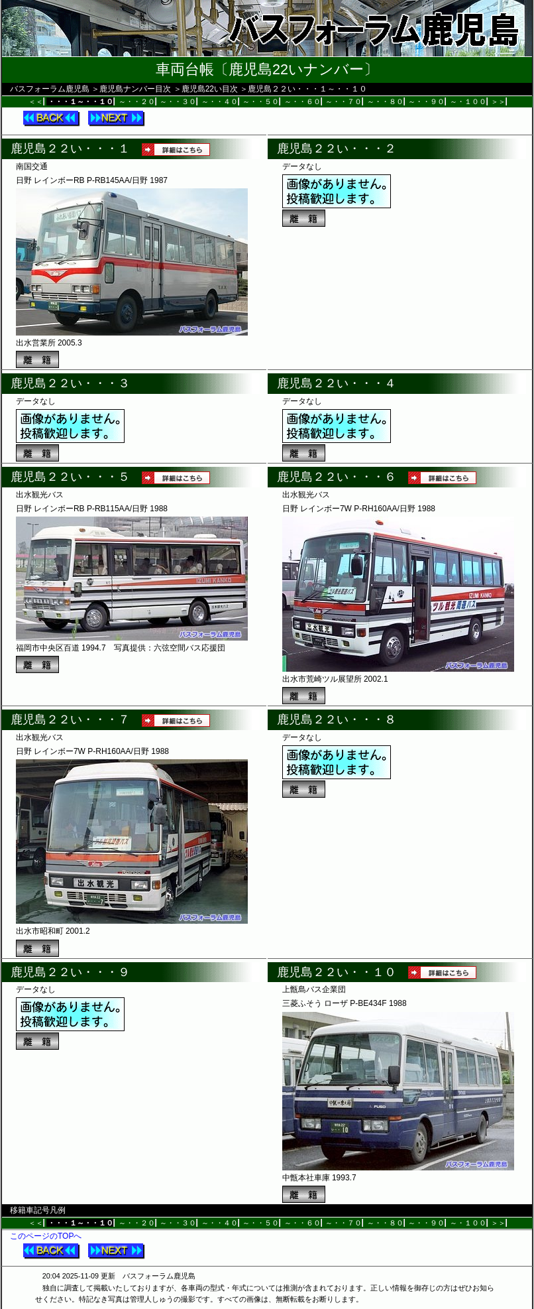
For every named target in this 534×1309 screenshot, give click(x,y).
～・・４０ (219, 101)
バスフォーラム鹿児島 (49, 89)
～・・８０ (385, 101)
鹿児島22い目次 (210, 89)
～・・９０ (426, 101)
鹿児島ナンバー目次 (135, 89)
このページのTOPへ (45, 1236)
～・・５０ (260, 101)
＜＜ (35, 101)
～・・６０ (302, 101)
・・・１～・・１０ (80, 101)
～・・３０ (178, 101)
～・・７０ (343, 101)
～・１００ (468, 101)
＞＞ (498, 101)
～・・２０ (137, 101)
